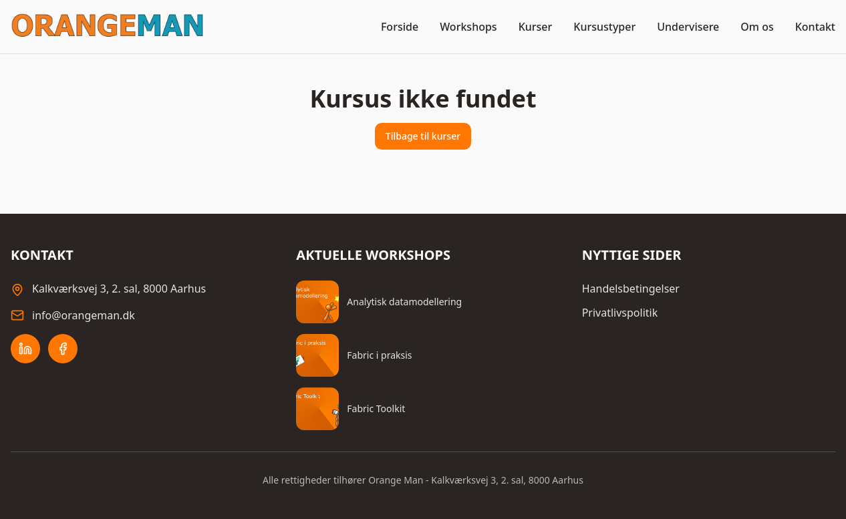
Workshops (468, 26)
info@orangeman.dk (83, 315)
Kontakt (815, 26)
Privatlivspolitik (620, 312)
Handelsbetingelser (631, 288)
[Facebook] (63, 348)
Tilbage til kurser (423, 136)
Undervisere (688, 26)
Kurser (536, 26)
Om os (756, 26)
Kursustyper (604, 26)
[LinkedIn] (25, 348)
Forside (399, 26)
